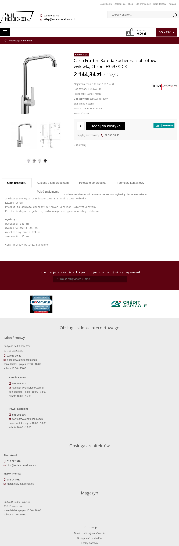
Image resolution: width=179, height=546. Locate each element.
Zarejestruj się (111, 503)
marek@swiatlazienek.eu (106, 434)
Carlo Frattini (94, 93)
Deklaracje (23, 522)
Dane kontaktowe (155, 498)
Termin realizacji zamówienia (23, 498)
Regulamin (67, 498)
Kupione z (53, 182)
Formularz (130, 182)
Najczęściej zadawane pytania (67, 503)
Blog (130, 4)
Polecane (92, 182)
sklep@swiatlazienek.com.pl (60, 19)
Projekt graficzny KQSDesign (125, 541)
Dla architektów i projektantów (151, 4)
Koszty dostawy (23, 508)
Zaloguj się (120, 4)
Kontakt (172, 4)
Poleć (48, 191)
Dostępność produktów (23, 503)
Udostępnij (80, 144)
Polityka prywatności (67, 513)
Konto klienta (111, 513)
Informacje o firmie (155, 503)
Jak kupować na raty (67, 508)
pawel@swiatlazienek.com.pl (98, 382)
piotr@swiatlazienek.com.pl (23, 434)
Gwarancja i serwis (23, 513)
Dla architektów (155, 508)
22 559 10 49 (112, 135)
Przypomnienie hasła (111, 508)
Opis (16, 182)
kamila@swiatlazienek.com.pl (99, 351)
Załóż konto (106, 4)
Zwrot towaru (24, 517)
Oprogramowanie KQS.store (160, 541)
